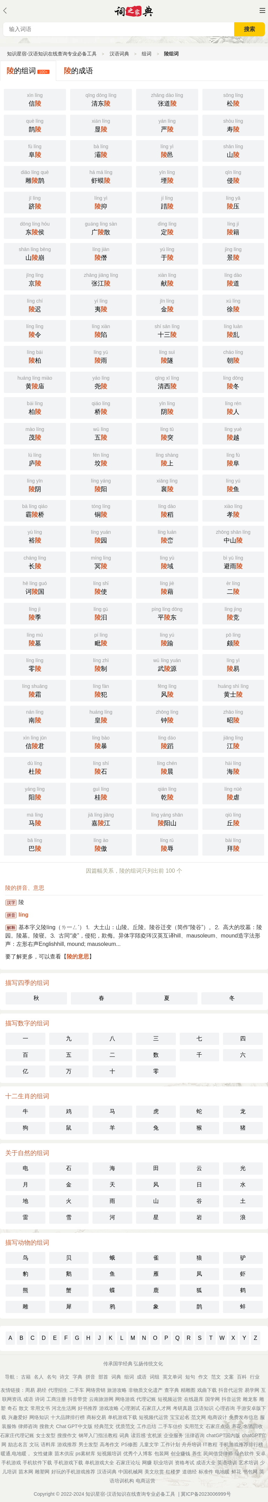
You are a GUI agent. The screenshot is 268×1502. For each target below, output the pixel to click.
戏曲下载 (207, 1390)
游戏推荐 (67, 1444)
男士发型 (88, 1444)
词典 (116, 1377)
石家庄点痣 (218, 1426)
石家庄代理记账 (17, 1435)
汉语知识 (204, 1408)
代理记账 (146, 1399)
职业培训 (163, 1462)
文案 (229, 1377)
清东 (101, 99)
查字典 (171, 1390)
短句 (190, 1377)
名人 (39, 1377)
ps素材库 (86, 1453)
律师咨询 (28, 1426)
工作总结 (146, 1426)
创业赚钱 (180, 1453)
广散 (101, 228)
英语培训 (227, 1462)
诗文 (64, 1377)
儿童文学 (149, 1444)
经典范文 (104, 1426)
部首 (103, 1377)
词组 (154, 1377)
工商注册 (56, 1399)
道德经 (189, 1471)
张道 (167, 99)
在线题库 (193, 1399)
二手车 (76, 1390)
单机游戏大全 (99, 1462)
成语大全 (206, 1462)
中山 (233, 536)
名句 (52, 1377)
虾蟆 (101, 176)
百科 (242, 1377)
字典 (77, 1377)
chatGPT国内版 (223, 1435)
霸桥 (35, 510)
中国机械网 (130, 1471)
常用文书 (40, 1408)
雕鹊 (35, 176)
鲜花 (236, 1471)
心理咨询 (225, 1408)
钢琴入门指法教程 (98, 1435)
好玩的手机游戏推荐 (73, 1471)
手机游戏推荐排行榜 (241, 1444)
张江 (101, 279)
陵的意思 (78, 956)
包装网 (161, 1453)
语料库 (48, 1444)
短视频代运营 (153, 1417)
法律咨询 (194, 1435)
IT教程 (210, 1444)
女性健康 (43, 1453)
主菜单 (262, 10)
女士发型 (45, 1435)
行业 (255, 1377)
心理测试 (130, 1408)
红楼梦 (173, 1471)
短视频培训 (109, 1453)
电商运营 (145, 1481)
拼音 (90, 1377)
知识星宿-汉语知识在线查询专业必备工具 (52, 53)
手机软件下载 (37, 1462)
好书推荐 (87, 1408)
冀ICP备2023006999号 (206, 1494)
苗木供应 (64, 1453)
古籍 (26, 1377)
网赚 (147, 1462)
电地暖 (222, 1471)
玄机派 (154, 1435)
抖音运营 (231, 1399)
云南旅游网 (101, 1399)
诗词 (40, 1399)
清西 (167, 382)
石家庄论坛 (128, 1462)
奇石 (12, 1408)
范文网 (198, 1417)
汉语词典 (119, 53)
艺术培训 (248, 1462)
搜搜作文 (67, 1435)
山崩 (35, 253)
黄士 (233, 690)
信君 (35, 742)
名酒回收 (253, 1426)
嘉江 (101, 819)
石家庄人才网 (156, 1408)
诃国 (35, 587)
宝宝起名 (179, 1417)
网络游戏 (125, 1399)
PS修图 (129, 1444)
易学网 (252, 1390)
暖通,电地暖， (16, 1453)
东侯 (35, 228)
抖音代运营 (230, 1390)
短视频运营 (170, 1399)
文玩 (34, 1444)
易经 (41, 1390)
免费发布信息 (243, 1417)
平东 (167, 613)
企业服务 (173, 1435)
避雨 (233, 562)
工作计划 (170, 1444)
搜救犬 (46, 1426)
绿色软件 (244, 1453)
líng (23, 915)
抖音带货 (77, 1399)
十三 (167, 330)
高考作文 (109, 1444)
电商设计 (217, 1417)
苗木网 (25, 1471)
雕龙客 (250, 1399)
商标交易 (96, 1417)
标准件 (206, 1471)
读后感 (138, 1435)
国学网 (212, 1399)
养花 (236, 1426)
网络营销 (95, 1390)
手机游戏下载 (68, 1462)
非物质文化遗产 (145, 1390)
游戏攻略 (109, 1408)
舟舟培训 (191, 1444)
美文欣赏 (154, 1471)
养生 (197, 1453)
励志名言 (18, 1444)
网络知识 (39, 1417)
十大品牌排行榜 (68, 1417)
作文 (203, 1377)
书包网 (250, 1471)
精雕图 (188, 1390)
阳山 (167, 819)
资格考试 (184, 1462)
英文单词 (172, 1377)
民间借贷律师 (218, 1453)
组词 (146, 53)
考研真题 (182, 1408)
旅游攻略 (117, 1390)
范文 (216, 1377)
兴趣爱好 (18, 1417)
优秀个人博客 (137, 1453)
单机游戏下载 (122, 1417)
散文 (24, 1408)
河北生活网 (64, 1408)
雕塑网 (42, 1471)
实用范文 (194, 1426)
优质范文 (125, 1426)
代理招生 (58, 1390)
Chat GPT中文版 (74, 1426)
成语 (142, 1377)
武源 (167, 664)
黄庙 (35, 382)
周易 (30, 1390)
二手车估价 (170, 1426)
